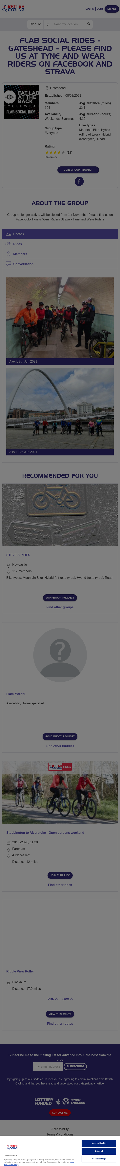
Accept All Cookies (99, 1143)
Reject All (99, 1151)
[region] (60, 1151)
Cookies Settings (99, 1159)
